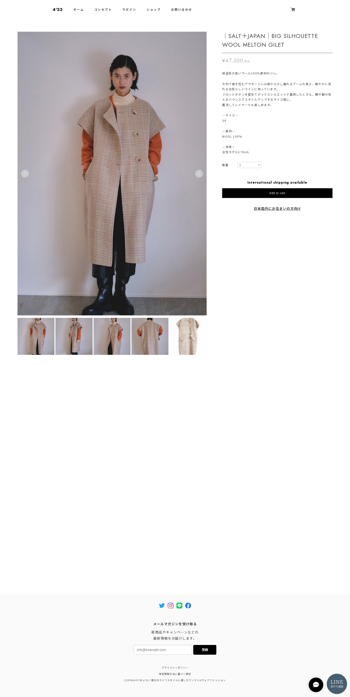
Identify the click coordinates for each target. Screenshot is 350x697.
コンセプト (103, 10)
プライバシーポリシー (175, 668)
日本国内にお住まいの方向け (277, 211)
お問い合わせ (181, 10)
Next (199, 175)
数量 (225, 167)
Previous (25, 175)
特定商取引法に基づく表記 (175, 674)
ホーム (78, 10)
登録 (205, 650)
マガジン (129, 10)
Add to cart (277, 195)
